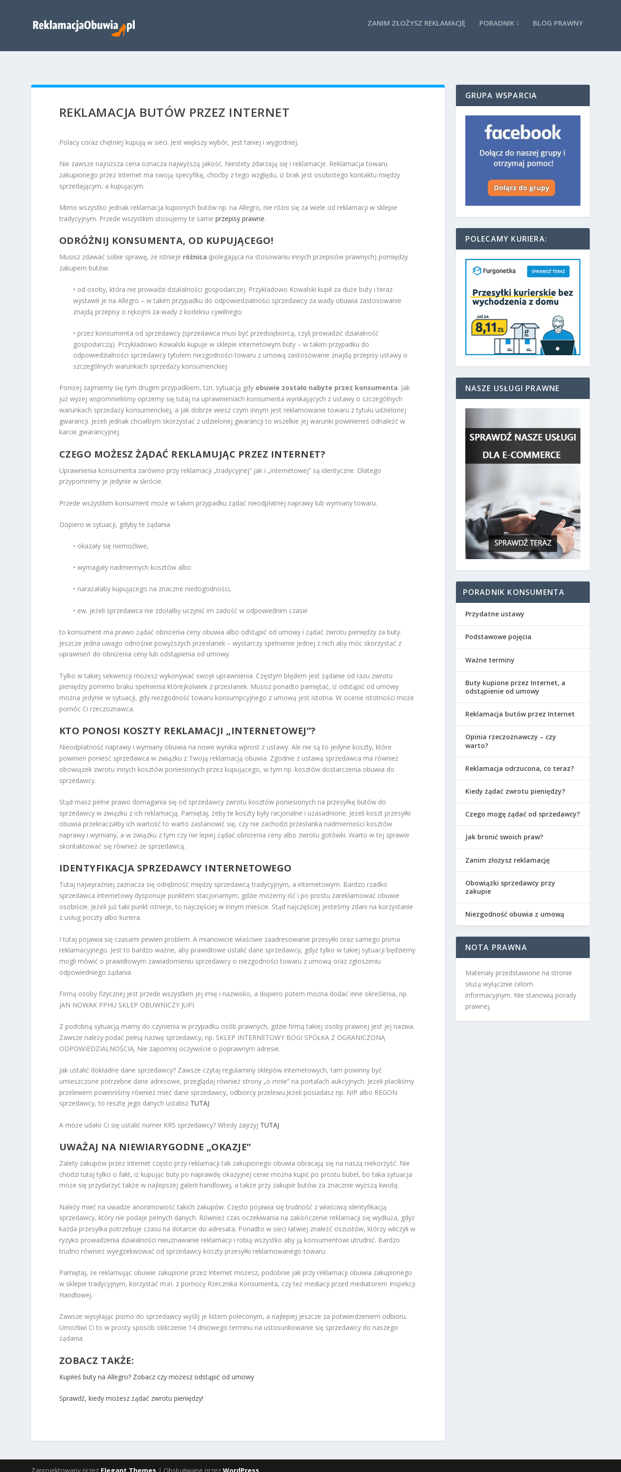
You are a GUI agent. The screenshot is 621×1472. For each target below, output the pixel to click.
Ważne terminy (490, 650)
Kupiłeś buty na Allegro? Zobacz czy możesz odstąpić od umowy (156, 1367)
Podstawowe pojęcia (498, 627)
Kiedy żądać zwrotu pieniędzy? (515, 781)
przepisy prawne (239, 209)
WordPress (241, 1461)
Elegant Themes (128, 1461)
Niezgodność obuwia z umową (514, 904)
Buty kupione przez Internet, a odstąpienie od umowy (515, 677)
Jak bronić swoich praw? (504, 827)
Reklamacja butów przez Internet (520, 704)
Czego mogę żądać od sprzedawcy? (522, 804)
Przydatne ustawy (494, 604)
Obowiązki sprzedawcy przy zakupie (510, 877)
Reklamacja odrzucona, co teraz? (519, 759)
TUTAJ (199, 1093)
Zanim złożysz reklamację (416, 28)
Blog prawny (558, 28)
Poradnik (496, 28)
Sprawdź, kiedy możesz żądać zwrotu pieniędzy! (131, 1388)
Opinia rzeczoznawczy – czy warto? (510, 731)
